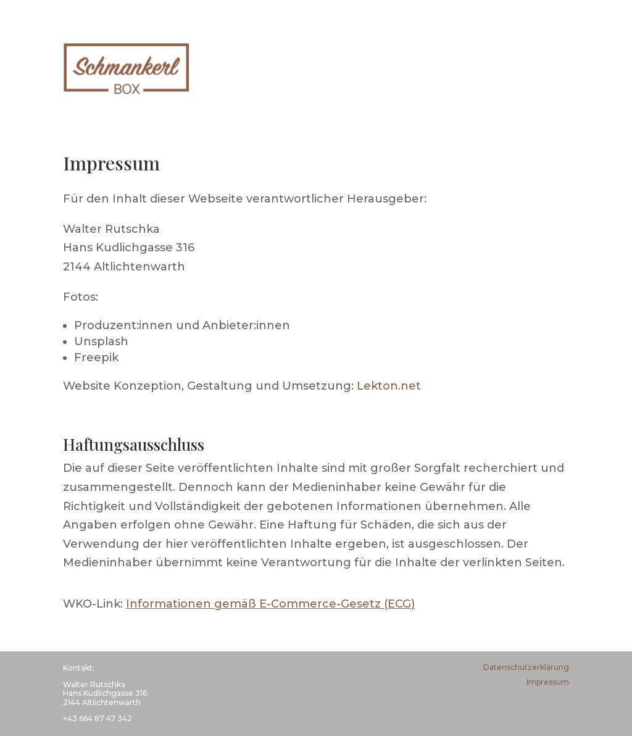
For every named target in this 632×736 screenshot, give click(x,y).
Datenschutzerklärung (526, 667)
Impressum (547, 682)
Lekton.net (389, 386)
